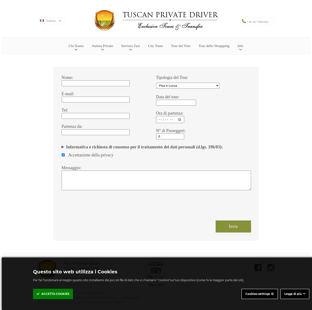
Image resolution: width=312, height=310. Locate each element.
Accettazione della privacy (88, 155)
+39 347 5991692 (255, 21)
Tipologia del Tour (172, 77)
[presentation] (97, 205)
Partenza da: (72, 126)
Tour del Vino (181, 46)
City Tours (155, 46)
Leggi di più (293, 294)
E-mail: (68, 93)
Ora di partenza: (170, 113)
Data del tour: (168, 97)
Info (240, 47)
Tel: (65, 110)
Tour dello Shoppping (214, 46)
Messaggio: (71, 167)
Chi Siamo (76, 47)
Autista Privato (102, 47)
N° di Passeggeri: (171, 130)
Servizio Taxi (130, 47)
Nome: (67, 77)
